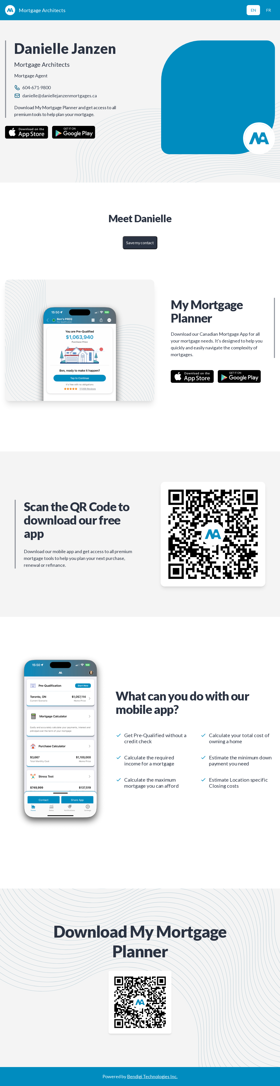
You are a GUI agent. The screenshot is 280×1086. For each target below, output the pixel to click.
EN (253, 10)
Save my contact (140, 242)
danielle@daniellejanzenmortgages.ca (59, 95)
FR (268, 10)
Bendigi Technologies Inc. (152, 1076)
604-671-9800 (36, 87)
